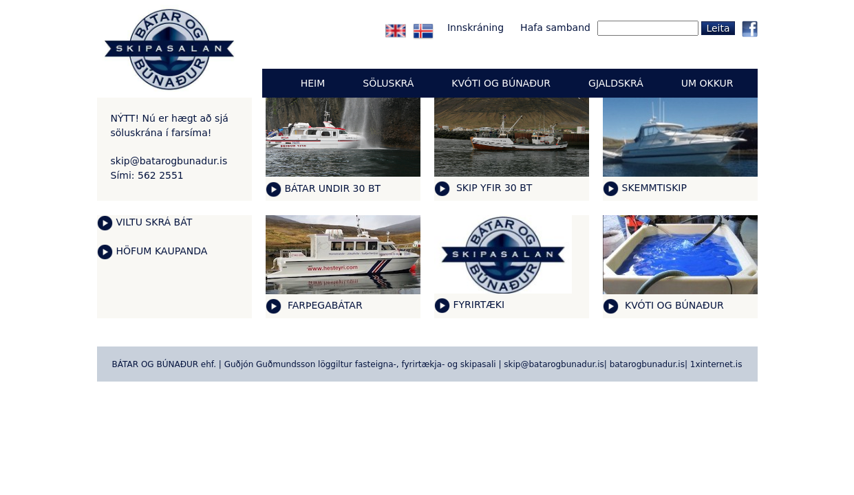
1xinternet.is (716, 364)
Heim (313, 83)
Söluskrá (388, 83)
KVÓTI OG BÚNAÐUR (673, 305)
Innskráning (475, 27)
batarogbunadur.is (647, 364)
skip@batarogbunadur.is (169, 160)
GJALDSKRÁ (615, 83)
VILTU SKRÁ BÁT (154, 222)
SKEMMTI (644, 187)
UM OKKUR (707, 83)
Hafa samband (555, 27)
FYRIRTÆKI (479, 304)
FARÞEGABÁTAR (324, 305)
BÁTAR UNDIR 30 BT (333, 188)
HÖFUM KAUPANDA (162, 250)
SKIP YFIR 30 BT (493, 187)
